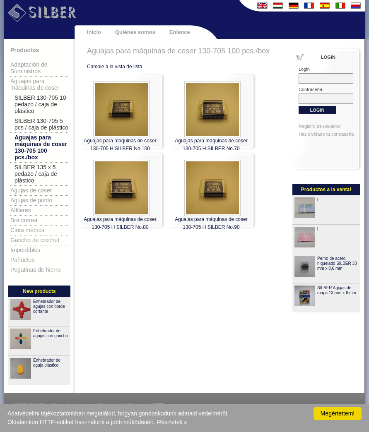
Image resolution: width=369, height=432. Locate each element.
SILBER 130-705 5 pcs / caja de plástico (41, 124)
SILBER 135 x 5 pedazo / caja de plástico (35, 174)
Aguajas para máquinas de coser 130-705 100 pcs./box (40, 147)
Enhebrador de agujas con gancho (50, 333)
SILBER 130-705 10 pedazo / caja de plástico (40, 104)
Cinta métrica (27, 230)
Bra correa (23, 220)
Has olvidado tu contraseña (326, 134)
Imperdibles (25, 250)
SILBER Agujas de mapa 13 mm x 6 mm (336, 290)
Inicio (94, 32)
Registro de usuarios (319, 126)
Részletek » (172, 422)
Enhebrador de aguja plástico (46, 362)
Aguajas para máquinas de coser (34, 84)
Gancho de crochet (34, 240)
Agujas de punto (31, 200)
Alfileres (20, 210)
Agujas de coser (31, 190)
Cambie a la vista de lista (114, 67)
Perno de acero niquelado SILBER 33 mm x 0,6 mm (337, 263)
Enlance (179, 32)
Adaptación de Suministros (29, 67)
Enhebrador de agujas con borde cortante (49, 306)
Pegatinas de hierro (35, 269)
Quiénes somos (135, 32)
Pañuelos (22, 260)
